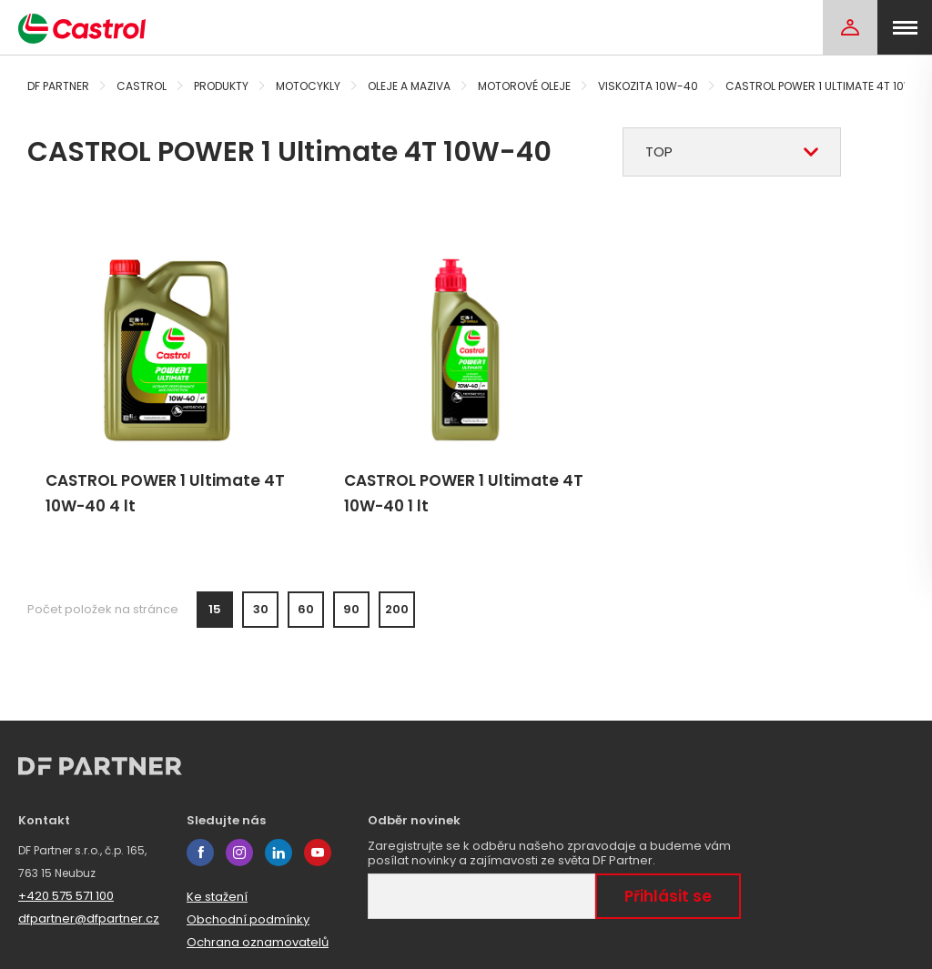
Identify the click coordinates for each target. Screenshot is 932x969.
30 (260, 609)
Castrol (141, 86)
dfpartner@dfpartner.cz (88, 918)
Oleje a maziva (409, 86)
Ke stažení (217, 896)
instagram (239, 852)
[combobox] (732, 152)
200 (397, 609)
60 (306, 609)
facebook (200, 852)
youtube (317, 852)
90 (351, 609)
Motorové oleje (524, 86)
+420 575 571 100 (66, 895)
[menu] (904, 27)
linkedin (278, 852)
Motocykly (308, 86)
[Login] (850, 27)
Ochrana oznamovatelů (258, 942)
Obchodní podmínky (248, 919)
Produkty (221, 86)
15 (214, 609)
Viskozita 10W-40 (648, 86)
